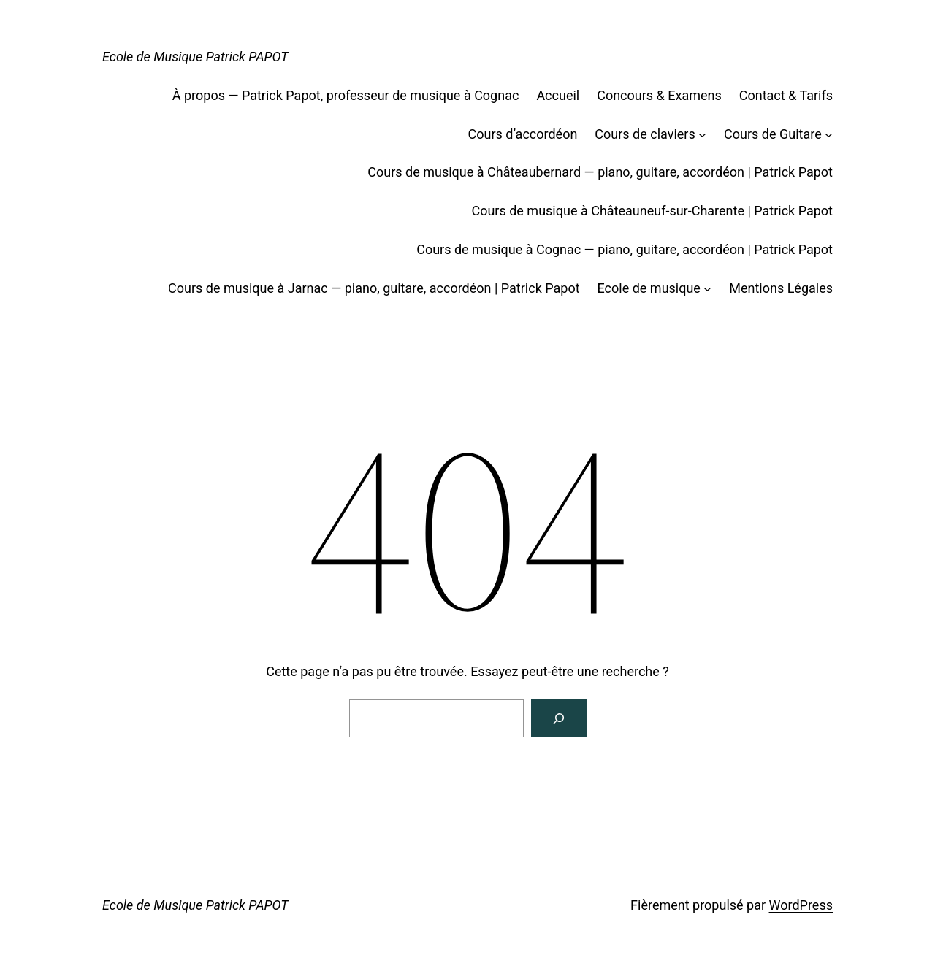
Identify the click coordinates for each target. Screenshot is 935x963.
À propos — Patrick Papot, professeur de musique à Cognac (345, 95)
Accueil (557, 95)
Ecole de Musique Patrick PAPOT (195, 56)
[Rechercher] (559, 718)
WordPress (801, 905)
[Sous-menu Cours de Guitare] (829, 135)
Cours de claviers (645, 134)
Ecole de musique (649, 288)
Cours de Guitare (773, 134)
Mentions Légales (781, 288)
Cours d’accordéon (523, 134)
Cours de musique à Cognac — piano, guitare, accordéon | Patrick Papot (624, 249)
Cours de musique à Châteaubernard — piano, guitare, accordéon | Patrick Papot (600, 172)
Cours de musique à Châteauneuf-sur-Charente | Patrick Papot (652, 210)
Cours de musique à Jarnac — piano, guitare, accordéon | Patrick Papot (374, 288)
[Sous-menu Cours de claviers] (702, 135)
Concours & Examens (659, 95)
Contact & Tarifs (786, 95)
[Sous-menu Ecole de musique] (707, 289)
